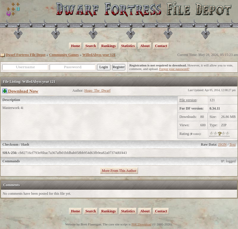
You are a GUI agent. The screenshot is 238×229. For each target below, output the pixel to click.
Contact (161, 46)
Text (232, 144)
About (145, 46)
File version (187, 100)
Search (90, 46)
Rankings (108, 46)
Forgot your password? (174, 69)
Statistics (128, 46)
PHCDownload (141, 224)
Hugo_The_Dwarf (97, 90)
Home (75, 46)
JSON (222, 144)
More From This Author (119, 171)
